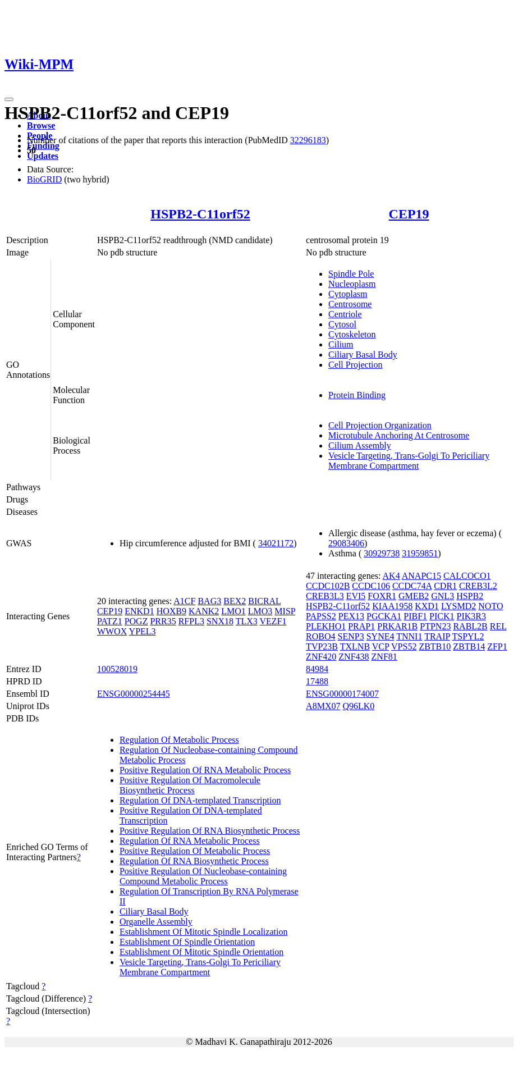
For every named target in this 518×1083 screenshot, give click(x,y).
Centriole (345, 314)
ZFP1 (497, 646)
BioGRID (44, 179)
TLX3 (247, 621)
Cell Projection (355, 364)
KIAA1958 (392, 606)
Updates (42, 156)
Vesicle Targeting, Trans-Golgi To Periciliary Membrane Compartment (408, 460)
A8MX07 (323, 706)
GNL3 (442, 596)
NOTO (490, 606)
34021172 (276, 543)
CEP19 (409, 214)
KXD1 (427, 606)
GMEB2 (413, 596)
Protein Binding (357, 395)
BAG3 (209, 601)
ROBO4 (320, 636)
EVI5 (356, 596)
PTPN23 (435, 626)
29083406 (346, 543)
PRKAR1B (397, 626)
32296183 (308, 140)
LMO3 (260, 611)
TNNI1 (409, 636)
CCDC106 (371, 586)
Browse (41, 125)
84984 (317, 669)
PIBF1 (415, 616)
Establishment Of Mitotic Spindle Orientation (201, 952)
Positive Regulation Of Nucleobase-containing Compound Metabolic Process (203, 876)
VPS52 (403, 646)
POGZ (136, 621)
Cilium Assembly (359, 445)
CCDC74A (412, 586)
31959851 (420, 553)
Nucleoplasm (351, 284)
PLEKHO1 (326, 626)
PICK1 (441, 616)
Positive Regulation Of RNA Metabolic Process (205, 770)
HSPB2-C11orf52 (200, 214)
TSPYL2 (468, 636)
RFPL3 (191, 621)
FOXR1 (382, 596)
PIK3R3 (471, 616)
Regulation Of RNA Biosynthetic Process (194, 861)
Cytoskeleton (351, 334)
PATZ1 (109, 621)
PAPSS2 (321, 616)
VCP (380, 646)
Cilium (340, 344)
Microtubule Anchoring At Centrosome (398, 435)
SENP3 (351, 636)
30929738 (382, 553)
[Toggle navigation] (8, 99)
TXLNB (355, 646)
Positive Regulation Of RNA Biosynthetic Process (210, 830)
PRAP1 (361, 626)
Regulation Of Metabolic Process (179, 739)
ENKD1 (139, 611)
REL (498, 626)
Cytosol (342, 324)
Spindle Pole (351, 273)
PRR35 (163, 621)
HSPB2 (469, 596)
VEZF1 (273, 621)
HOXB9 (171, 611)
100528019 (117, 669)
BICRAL (264, 601)
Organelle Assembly (156, 921)
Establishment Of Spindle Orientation (187, 942)
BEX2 (234, 601)
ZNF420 (321, 656)
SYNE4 (380, 636)
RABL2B (470, 626)
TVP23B (322, 646)
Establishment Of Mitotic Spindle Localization (204, 931)
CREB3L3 (325, 596)
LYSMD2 (458, 606)
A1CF (184, 601)
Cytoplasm (347, 294)
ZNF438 (353, 656)
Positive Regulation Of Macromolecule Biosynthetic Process (190, 785)
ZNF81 (384, 656)
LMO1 (233, 611)
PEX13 (351, 616)
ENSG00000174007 (342, 693)
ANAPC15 (421, 576)
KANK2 (204, 611)
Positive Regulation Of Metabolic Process (195, 851)
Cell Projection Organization (380, 425)
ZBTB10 (435, 646)
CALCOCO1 (467, 576)
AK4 (391, 576)
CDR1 (445, 586)
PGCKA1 (383, 616)
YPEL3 (142, 631)
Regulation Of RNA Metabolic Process (190, 841)
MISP (284, 611)
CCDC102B (328, 586)
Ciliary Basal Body (362, 354)
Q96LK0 (358, 706)
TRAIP (437, 636)
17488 (317, 681)
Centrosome (350, 304)
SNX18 (220, 621)
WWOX (112, 631)
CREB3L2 (478, 586)
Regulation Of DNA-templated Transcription (200, 800)
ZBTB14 (469, 646)
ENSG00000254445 (133, 693)
